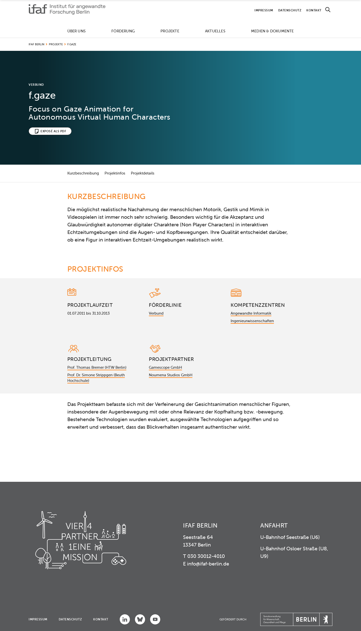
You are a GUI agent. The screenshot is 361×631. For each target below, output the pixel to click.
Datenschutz (290, 10)
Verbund (156, 313)
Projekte (170, 31)
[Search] (328, 10)
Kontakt (314, 10)
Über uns (76, 31)
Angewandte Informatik (251, 313)
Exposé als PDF (53, 131)
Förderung (123, 31)
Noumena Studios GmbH (170, 375)
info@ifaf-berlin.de (208, 563)
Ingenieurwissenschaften (252, 320)
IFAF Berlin (36, 44)
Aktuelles (215, 31)
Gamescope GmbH (165, 367)
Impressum (263, 10)
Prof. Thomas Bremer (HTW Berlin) (96, 367)
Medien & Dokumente (272, 31)
